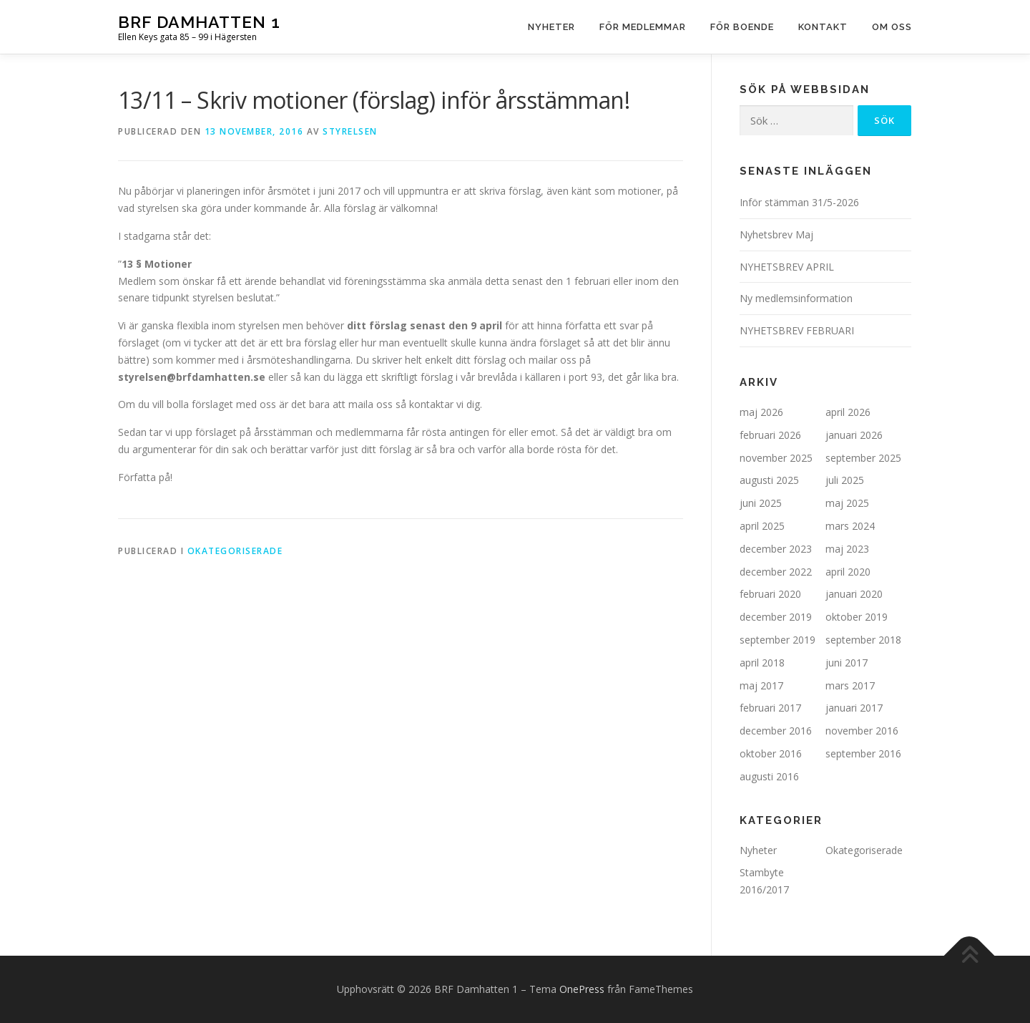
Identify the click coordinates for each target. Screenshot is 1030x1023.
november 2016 (861, 730)
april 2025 (762, 526)
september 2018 (863, 639)
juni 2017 (846, 662)
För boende (742, 26)
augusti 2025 (769, 480)
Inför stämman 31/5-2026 (799, 202)
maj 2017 (761, 685)
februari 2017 (770, 707)
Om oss (892, 26)
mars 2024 (850, 526)
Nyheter (551, 26)
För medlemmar (642, 26)
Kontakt (823, 26)
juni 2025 (761, 503)
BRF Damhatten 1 (199, 21)
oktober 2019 (856, 617)
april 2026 (847, 412)
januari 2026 (854, 435)
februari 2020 (770, 594)
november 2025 (776, 458)
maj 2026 (761, 412)
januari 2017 (854, 707)
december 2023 (776, 549)
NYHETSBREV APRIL (787, 266)
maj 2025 (847, 503)
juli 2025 (844, 480)
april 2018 (762, 662)
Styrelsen (350, 131)
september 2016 (863, 753)
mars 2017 (850, 685)
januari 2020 (854, 594)
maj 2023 (847, 549)
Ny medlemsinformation (796, 298)
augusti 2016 (769, 776)
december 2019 (776, 617)
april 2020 (847, 571)
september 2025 (863, 458)
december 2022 (776, 571)
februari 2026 (770, 435)
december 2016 (776, 730)
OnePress (581, 989)
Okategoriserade (235, 551)
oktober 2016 (771, 753)
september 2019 (777, 639)
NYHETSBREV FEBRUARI (797, 330)
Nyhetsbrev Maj (776, 234)
